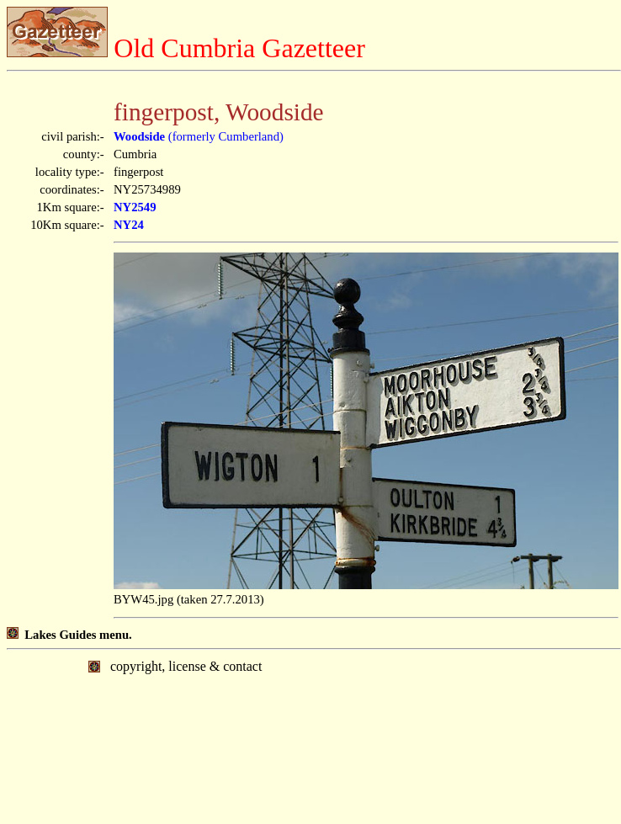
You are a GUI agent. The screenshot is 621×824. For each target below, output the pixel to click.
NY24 (129, 224)
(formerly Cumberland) (199, 136)
